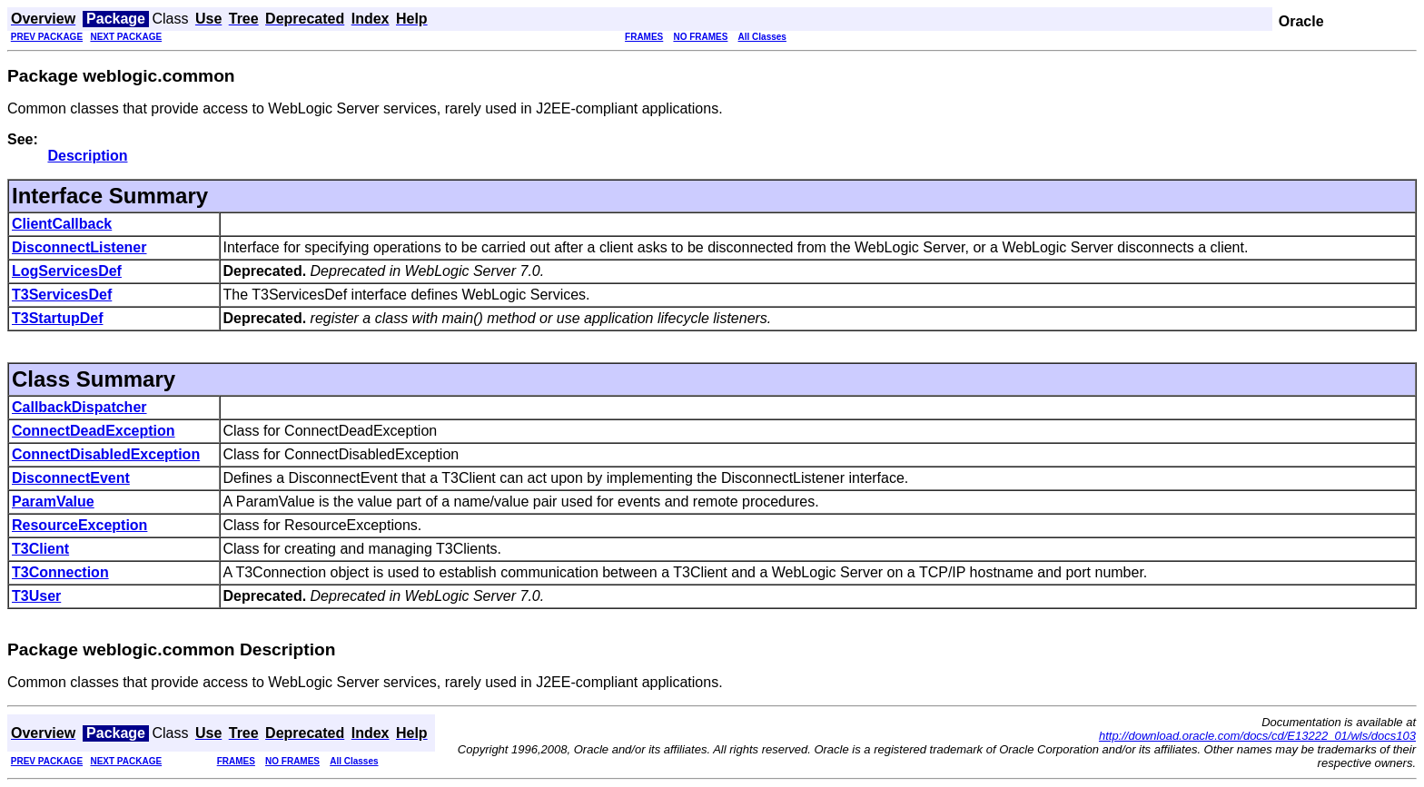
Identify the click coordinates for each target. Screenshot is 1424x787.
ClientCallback (62, 223)
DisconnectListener (79, 247)
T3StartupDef (57, 318)
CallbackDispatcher (79, 407)
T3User (36, 596)
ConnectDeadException (93, 430)
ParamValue (53, 501)
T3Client (40, 548)
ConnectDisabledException (106, 454)
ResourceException (79, 525)
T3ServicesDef (62, 294)
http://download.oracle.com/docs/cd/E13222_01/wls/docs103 (1257, 736)
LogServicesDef (67, 271)
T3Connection (60, 572)
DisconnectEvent (71, 478)
